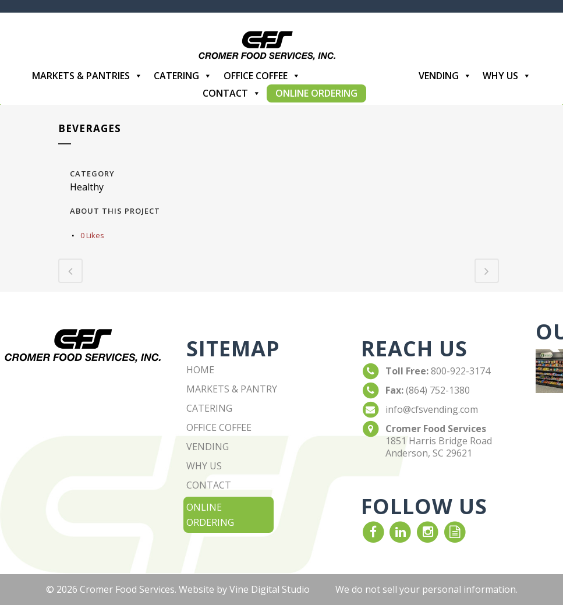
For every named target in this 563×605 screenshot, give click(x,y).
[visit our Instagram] (427, 531)
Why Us (507, 76)
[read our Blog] (455, 531)
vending (207, 446)
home (200, 369)
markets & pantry (231, 389)
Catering (183, 76)
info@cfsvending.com (431, 409)
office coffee (219, 427)
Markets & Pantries (87, 76)
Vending (445, 76)
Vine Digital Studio (269, 589)
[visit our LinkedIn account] (400, 531)
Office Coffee (262, 76)
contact (208, 485)
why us (204, 465)
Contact (232, 93)
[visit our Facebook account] (373, 531)
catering (209, 408)
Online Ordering (316, 93)
